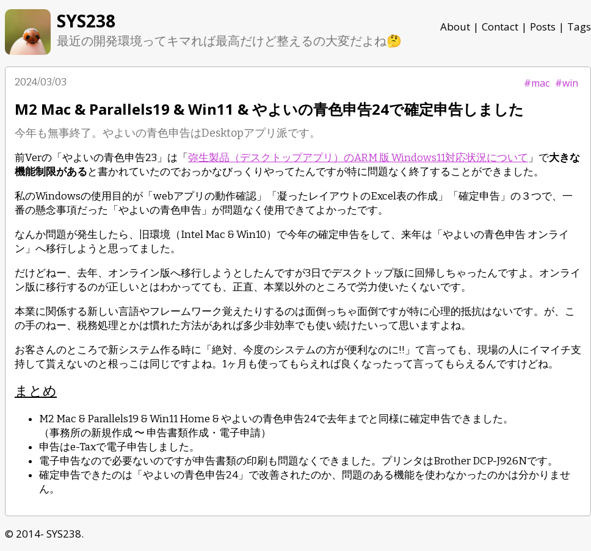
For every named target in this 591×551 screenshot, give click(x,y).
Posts (543, 27)
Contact (500, 27)
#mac (536, 83)
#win (566, 83)
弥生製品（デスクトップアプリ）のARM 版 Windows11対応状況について (358, 157)
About (455, 27)
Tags (579, 27)
